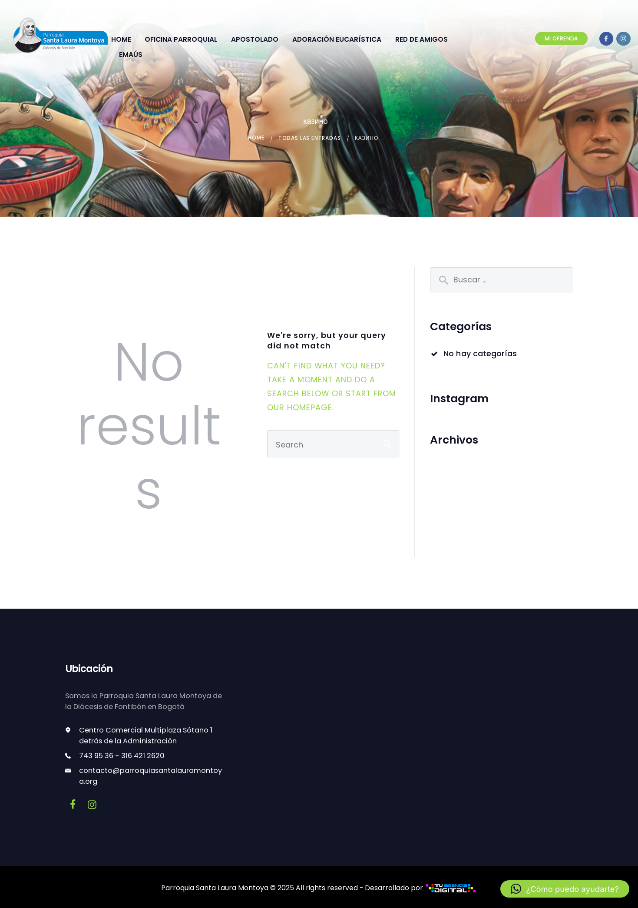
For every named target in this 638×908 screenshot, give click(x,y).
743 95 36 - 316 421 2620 (122, 755)
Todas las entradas (310, 138)
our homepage (299, 406)
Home (255, 138)
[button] (565, 889)
